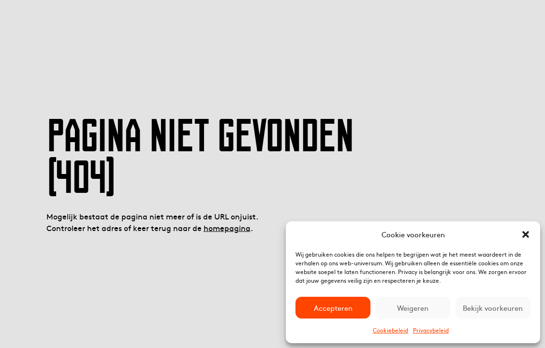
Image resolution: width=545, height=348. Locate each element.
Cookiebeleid (390, 330)
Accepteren (333, 308)
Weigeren (412, 308)
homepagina (227, 227)
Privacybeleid (431, 330)
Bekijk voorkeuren (493, 308)
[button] (525, 234)
